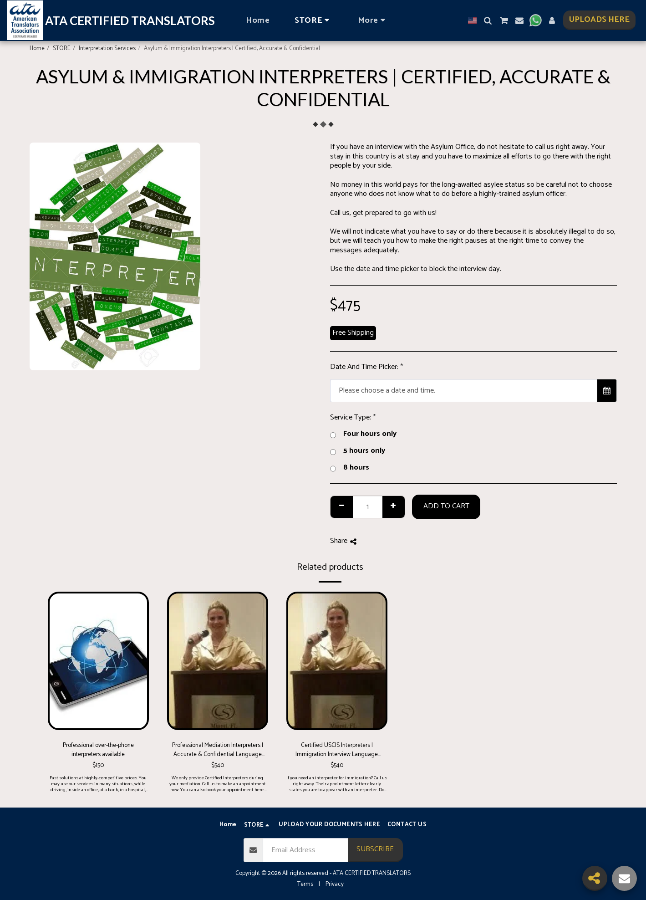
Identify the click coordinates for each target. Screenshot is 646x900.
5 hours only (357, 451)
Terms (305, 884)
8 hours (349, 468)
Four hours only (363, 434)
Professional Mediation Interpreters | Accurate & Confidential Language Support (217, 750)
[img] (98, 661)
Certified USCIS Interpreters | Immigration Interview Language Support (336, 750)
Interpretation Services (107, 48)
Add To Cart (446, 506)
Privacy (335, 884)
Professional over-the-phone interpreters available (98, 750)
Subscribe (375, 849)
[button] (488, 20)
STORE (62, 48)
